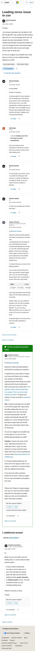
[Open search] (27, 2)
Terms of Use (24, 643)
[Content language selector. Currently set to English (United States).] (10, 628)
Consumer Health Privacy (8, 643)
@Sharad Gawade (16, 231)
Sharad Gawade (11, 20)
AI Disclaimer (5, 637)
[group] (19, 288)
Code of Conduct (6, 645)
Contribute (4, 640)
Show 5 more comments (9, 335)
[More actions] (31, 7)
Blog (25, 637)
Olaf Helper (12, 128)
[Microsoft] (17, 2)
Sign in (31, 2)
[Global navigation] (2, 2)
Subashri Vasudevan (14, 545)
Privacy (12, 640)
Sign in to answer (7, 622)
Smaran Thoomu (14, 222)
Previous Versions (16, 637)
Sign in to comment (7, 340)
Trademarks (18, 645)
